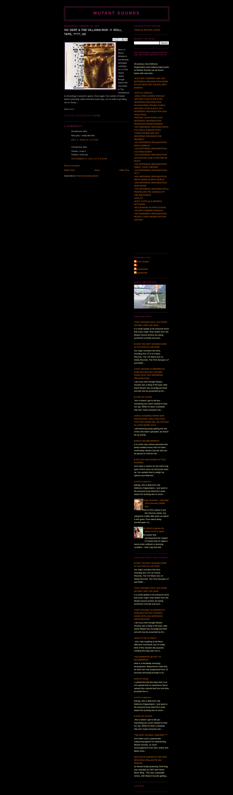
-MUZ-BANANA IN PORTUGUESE (150, 207)
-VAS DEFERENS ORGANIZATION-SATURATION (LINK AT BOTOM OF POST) (150, 158)
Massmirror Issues (140, 679)
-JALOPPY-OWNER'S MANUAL (148, 210)
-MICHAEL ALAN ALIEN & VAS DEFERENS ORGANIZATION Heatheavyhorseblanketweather (148, 120)
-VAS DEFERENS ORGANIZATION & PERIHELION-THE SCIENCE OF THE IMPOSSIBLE (151, 192)
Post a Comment (71, 165)
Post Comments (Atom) (87, 176)
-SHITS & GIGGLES (143, 93)
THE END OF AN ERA (142, 397)
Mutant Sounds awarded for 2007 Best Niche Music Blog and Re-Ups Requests (149, 760)
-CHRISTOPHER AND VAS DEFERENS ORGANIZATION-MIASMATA (148, 136)
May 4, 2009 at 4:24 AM (84, 140)
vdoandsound (141, 273)
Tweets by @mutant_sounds (147, 30)
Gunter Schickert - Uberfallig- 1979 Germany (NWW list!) (155, 503)
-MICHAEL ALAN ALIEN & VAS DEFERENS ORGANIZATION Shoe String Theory (150, 111)
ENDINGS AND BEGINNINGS (145, 441)
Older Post (124, 170)
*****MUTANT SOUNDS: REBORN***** (150, 735)
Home (97, 170)
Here (72, 109)
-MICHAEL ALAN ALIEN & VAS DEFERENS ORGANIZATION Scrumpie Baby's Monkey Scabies (149, 102)
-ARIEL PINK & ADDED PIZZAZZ (149, 96)
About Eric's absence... (142, 481)
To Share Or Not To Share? (144, 638)
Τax (136, 265)
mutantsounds (141, 269)
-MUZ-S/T (138, 198)
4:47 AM (96, 116)
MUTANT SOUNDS (116, 13)
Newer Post (69, 170)
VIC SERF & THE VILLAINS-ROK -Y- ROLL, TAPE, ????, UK (93, 32)
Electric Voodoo (142, 261)
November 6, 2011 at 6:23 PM (89, 159)
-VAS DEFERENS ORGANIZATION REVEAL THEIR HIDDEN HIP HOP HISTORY (150, 216)
